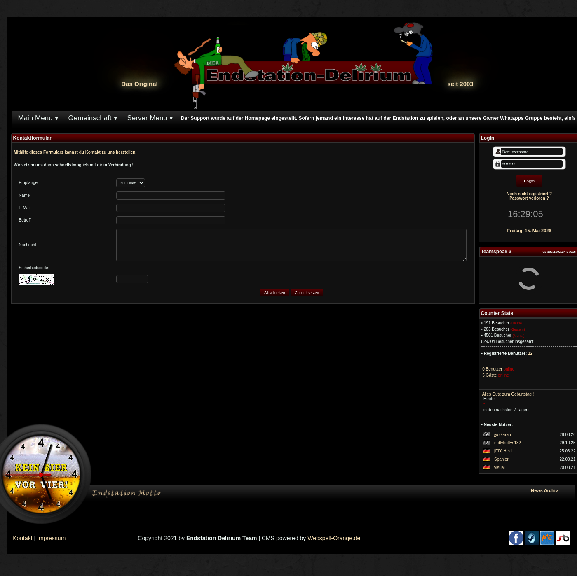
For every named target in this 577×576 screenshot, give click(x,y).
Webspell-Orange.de (333, 538)
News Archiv (551, 490)
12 (530, 353)
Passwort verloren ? (529, 198)
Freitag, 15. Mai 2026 (529, 230)
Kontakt (22, 538)
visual (499, 467)
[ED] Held (503, 451)
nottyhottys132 (507, 443)
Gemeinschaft (90, 118)
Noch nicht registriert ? (529, 193)
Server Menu (147, 118)
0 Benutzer (491, 369)
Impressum (51, 538)
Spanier (501, 459)
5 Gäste (489, 375)
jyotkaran (502, 434)
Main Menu (35, 118)
